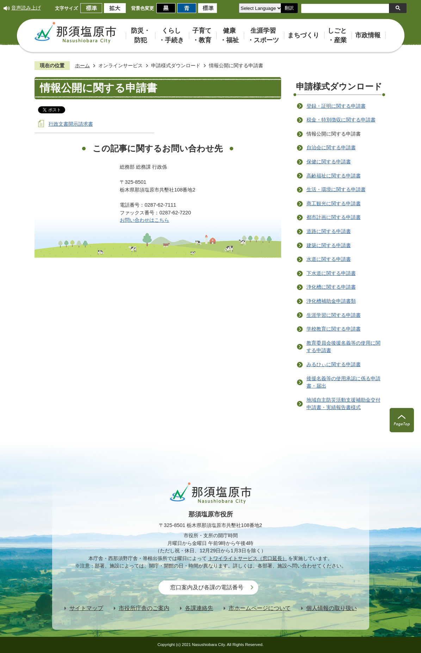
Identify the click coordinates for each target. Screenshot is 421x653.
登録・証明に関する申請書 (336, 106)
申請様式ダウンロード (175, 65)
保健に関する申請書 (329, 161)
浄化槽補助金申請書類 (331, 301)
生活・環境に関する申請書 (336, 189)
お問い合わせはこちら (144, 220)
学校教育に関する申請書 (334, 329)
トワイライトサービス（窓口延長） (247, 558)
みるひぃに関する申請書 (334, 364)
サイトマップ (86, 608)
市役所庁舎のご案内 (144, 608)
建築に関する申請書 (329, 245)
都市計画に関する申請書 (334, 217)
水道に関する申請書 (329, 259)
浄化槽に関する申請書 (331, 287)
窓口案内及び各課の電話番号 (206, 587)
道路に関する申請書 (329, 231)
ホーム (82, 65)
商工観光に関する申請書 (334, 203)
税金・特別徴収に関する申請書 (341, 120)
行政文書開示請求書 (71, 124)
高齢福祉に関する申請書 (334, 175)
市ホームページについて (260, 608)
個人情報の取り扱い (331, 608)
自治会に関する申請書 (331, 147)
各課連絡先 (199, 608)
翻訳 (289, 8)
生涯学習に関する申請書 (334, 315)
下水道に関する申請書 (331, 273)
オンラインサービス (120, 65)
